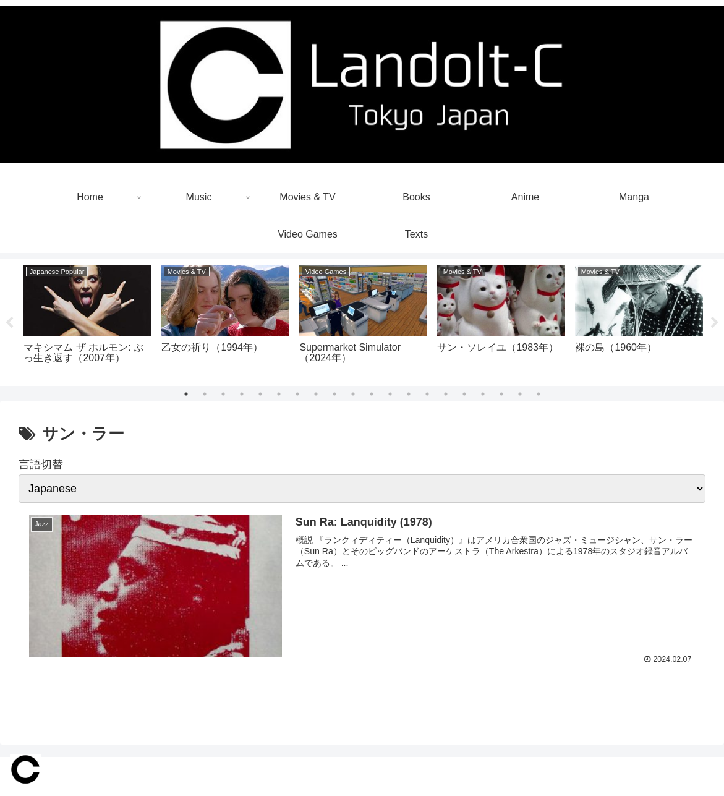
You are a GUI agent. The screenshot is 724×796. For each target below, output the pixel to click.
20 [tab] (538, 394)
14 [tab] (427, 394)
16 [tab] (464, 394)
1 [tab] (186, 394)
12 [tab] (390, 394)
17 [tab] (483, 394)
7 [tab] (297, 394)
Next (715, 323)
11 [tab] (371, 394)
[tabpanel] (87, 320)
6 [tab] (279, 394)
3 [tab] (223, 394)
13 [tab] (408, 394)
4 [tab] (242, 394)
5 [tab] (260, 394)
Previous (9, 323)
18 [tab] (501, 394)
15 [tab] (446, 394)
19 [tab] (520, 394)
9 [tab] (334, 394)
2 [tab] (204, 394)
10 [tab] (353, 394)
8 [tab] (316, 394)
